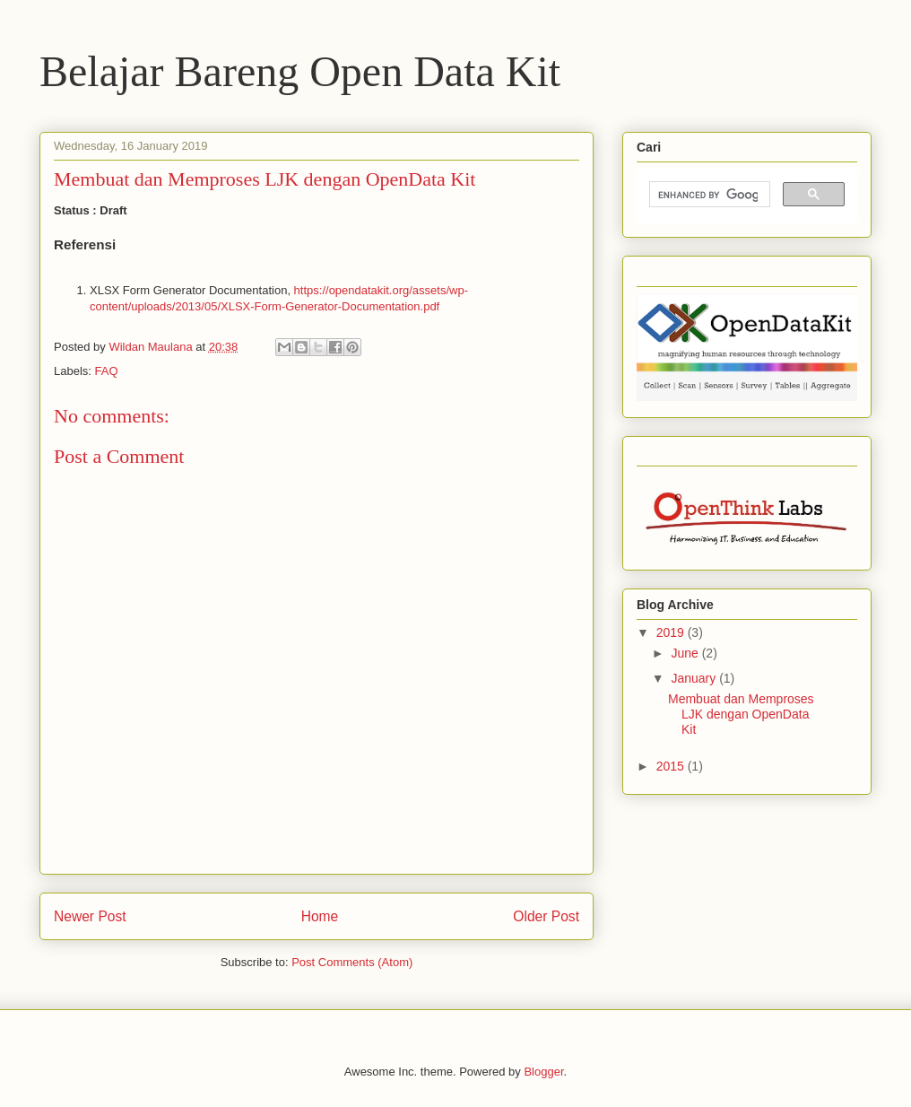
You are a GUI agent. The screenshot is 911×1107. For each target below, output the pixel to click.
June (686, 653)
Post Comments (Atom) (351, 962)
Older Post (546, 916)
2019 (672, 632)
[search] (708, 195)
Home (320, 916)
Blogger (543, 1071)
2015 (672, 766)
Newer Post (90, 916)
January (695, 678)
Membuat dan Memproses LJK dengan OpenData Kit (741, 714)
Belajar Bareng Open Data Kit (299, 71)
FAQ (106, 371)
